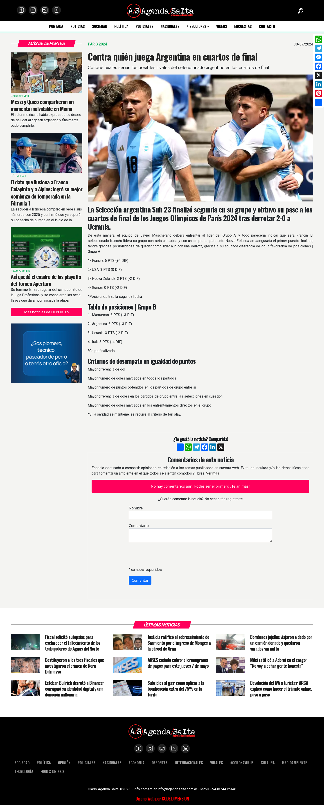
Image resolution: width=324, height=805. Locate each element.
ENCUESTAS (243, 26)
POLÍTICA (121, 26)
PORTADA (56, 26)
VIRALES (216, 762)
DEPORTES (160, 762)
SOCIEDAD (99, 26)
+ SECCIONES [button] (196, 26)
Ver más (212, 473)
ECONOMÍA (136, 762)
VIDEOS (221, 26)
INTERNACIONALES (189, 762)
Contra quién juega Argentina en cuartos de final (172, 56)
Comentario (139, 525)
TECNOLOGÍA (23, 771)
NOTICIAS (77, 26)
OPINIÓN (64, 762)
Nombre (136, 508)
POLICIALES (144, 26)
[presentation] (163, 554)
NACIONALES (170, 26)
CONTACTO (267, 26)
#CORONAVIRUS (242, 762)
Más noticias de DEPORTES (46, 312)
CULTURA (268, 762)
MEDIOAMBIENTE (294, 762)
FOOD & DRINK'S (52, 771)
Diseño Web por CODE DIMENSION (162, 798)
